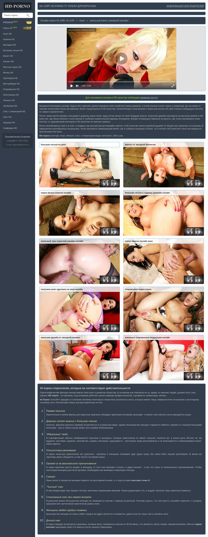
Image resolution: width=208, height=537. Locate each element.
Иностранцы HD (11, 95)
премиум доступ (149, 97)
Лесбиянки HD (10, 106)
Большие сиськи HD (13, 50)
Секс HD (7, 117)
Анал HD (7, 34)
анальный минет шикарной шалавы (109, 20)
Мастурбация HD (11, 84)
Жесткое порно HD (12, 67)
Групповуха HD (10, 78)
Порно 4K (17, 28)
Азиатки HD (8, 39)
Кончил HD (8, 61)
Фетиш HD (8, 72)
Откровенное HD (11, 89)
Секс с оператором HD (14, 111)
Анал (82, 20)
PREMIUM (17, 22)
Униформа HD (10, 128)
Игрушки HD (9, 122)
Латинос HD (9, 100)
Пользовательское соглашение (17, 137)
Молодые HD (9, 45)
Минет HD (8, 56)
